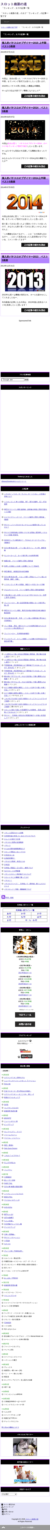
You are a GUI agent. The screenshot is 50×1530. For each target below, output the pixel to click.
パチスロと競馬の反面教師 (13, 842)
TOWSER (7, 1323)
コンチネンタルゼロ (11, 1108)
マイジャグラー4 (10, 1296)
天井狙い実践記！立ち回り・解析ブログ (18, 868)
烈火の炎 (7, 1084)
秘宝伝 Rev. (8, 1197)
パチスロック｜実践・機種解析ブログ (17, 889)
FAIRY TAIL (8, 1183)
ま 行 (9, 920)
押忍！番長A (8, 1145)
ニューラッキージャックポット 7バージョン (20, 1081)
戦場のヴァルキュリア (12, 1097)
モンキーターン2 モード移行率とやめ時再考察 (21, 556)
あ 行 (9, 913)
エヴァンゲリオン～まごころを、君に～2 (19, 1094)
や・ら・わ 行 (31, 920)
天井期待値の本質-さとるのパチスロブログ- (20, 836)
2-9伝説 (7, 865)
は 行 (39, 917)
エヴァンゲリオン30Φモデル (14, 1078)
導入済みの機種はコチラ (10, 1427)
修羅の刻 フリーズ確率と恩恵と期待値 (18, 561)
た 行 (9, 917)
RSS (5, 1509)
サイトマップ (8, 1507)
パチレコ (7, 845)
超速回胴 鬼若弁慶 (10, 1111)
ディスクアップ (9, 1227)
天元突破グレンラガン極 (13, 1224)
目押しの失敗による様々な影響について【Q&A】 (21, 566)
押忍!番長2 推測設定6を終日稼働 (16, 571)
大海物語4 (7, 1177)
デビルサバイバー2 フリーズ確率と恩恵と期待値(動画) (24, 590)
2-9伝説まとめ (9, 855)
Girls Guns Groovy (10, 1148)
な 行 (23, 917)
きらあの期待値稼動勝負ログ (14, 849)
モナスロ (7, 1244)
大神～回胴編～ (9, 1234)
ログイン (7, 1514)
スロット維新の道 (14, 4)
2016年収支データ (25, 984)
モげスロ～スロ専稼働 (12, 871)
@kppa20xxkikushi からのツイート (14, 481)
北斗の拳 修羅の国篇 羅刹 (13, 1187)
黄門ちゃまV (8, 1214)
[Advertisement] (25, 347)
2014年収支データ (25, 1006)
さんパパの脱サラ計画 (12, 839)
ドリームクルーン (10, 1135)
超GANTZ (7, 1118)
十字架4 (7, 1241)
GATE (6, 1105)
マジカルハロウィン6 (11, 1200)
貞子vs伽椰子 (9, 1218)
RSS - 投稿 (7, 898)
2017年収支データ (25, 973)
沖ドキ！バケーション (12, 1237)
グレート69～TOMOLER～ (13, 1251)
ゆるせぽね (8, 1207)
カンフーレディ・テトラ (13, 1132)
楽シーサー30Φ (9, 1180)
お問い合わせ (8, 1512)
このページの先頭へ (27, 1527)
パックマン (8, 1170)
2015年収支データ (25, 995)
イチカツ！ (8, 880)
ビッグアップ (9, 1124)
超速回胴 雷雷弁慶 (10, 1285)
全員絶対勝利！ (9, 858)
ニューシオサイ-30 (11, 1121)
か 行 (23, 913)
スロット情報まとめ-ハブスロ (14, 852)
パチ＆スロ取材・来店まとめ (14, 861)
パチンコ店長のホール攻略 (13, 833)
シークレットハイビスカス (13, 1194)
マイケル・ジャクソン (12, 1138)
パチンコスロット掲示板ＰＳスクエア (17, 874)
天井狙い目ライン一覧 (25, 910)
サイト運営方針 (9, 1504)
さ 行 (39, 913)
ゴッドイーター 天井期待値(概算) (16, 633)
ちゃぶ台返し (9, 1221)
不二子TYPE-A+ (10, 1163)
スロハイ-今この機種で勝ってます (16, 877)
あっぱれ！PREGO (11, 1278)
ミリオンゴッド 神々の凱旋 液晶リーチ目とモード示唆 (24, 584)
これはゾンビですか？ (12, 1156)
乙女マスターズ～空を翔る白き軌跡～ (17, 1091)
